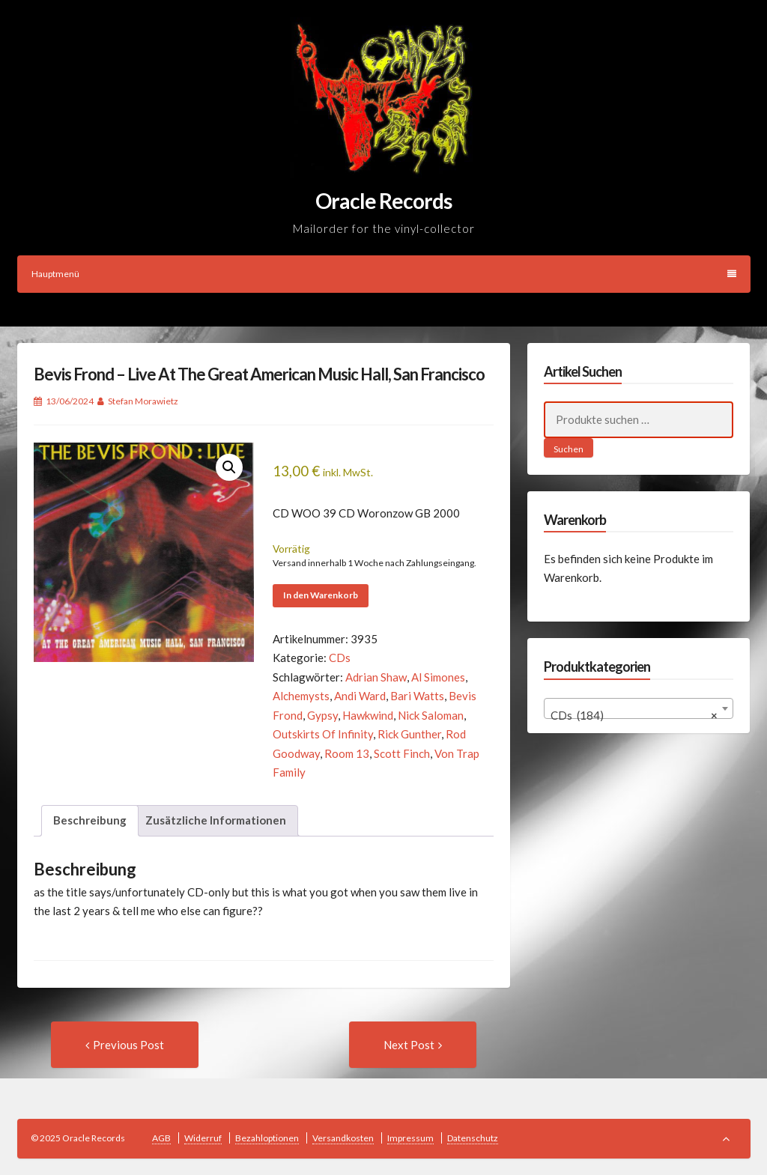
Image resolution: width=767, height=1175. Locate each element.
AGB (161, 1138)
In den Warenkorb (320, 595)
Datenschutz (472, 1138)
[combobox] (638, 708)
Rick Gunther (409, 734)
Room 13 (346, 753)
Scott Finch (402, 753)
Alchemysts (301, 695)
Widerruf (203, 1138)
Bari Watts (417, 695)
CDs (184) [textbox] (634, 715)
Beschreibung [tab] (90, 820)
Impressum (410, 1138)
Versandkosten (343, 1138)
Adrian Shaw (376, 677)
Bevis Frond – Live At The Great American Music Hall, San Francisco (259, 374)
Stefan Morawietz (143, 401)
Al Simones (438, 677)
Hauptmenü (383, 273)
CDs (340, 657)
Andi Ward (360, 695)
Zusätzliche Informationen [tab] (215, 820)
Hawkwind (367, 715)
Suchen (568, 449)
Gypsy (322, 715)
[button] (229, 467)
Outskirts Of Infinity (323, 734)
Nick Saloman (431, 715)
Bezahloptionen (267, 1138)
